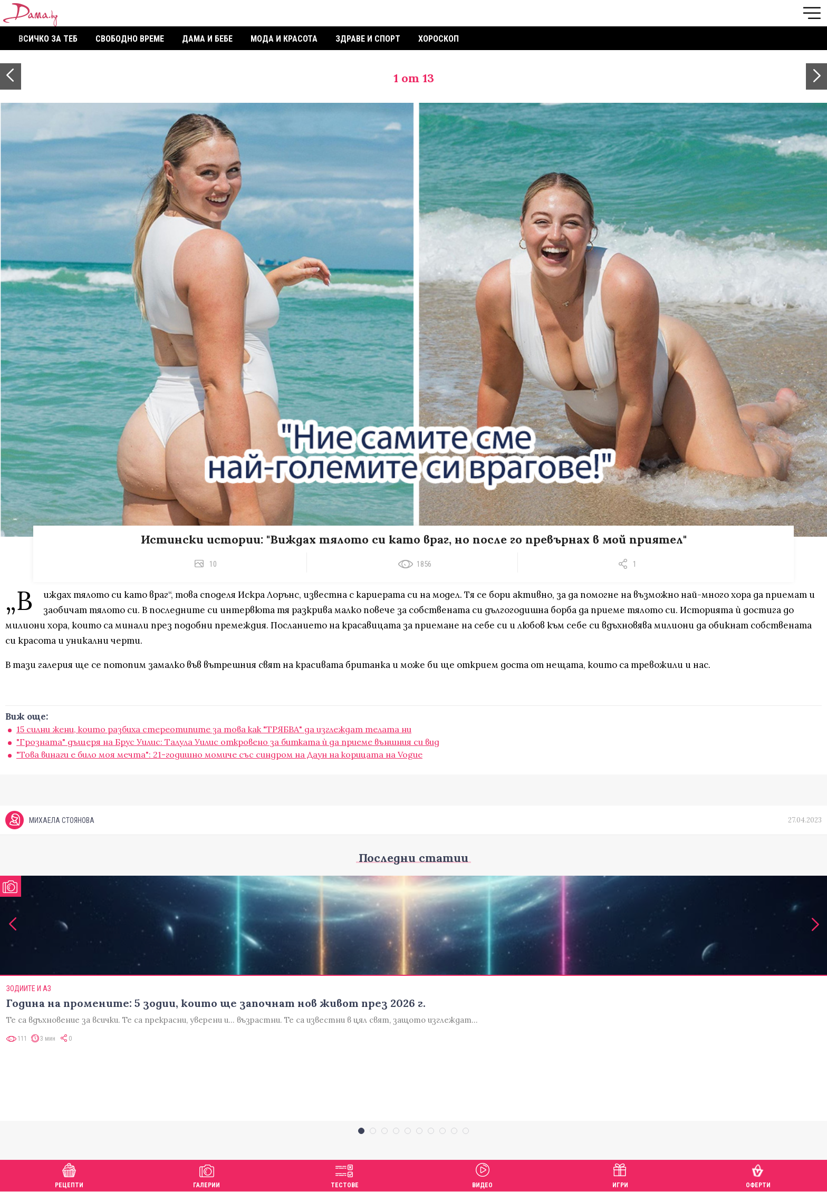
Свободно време (129, 39)
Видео (482, 1174)
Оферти (758, 1174)
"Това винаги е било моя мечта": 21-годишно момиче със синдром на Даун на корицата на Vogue (219, 754)
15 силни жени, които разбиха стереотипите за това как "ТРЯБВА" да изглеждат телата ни (213, 729)
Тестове (345, 1174)
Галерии (206, 1174)
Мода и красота (284, 39)
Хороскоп (438, 39)
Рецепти (69, 1174)
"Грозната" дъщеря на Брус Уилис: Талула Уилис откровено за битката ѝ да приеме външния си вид (227, 741)
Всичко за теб (48, 39)
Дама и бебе (207, 39)
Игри (620, 1174)
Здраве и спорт (367, 39)
